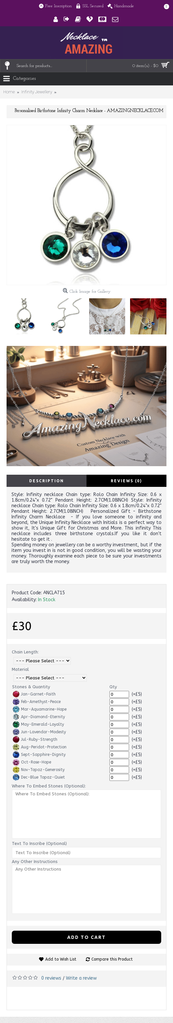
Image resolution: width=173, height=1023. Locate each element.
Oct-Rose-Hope (32, 762)
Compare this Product (112, 959)
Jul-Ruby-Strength (35, 739)
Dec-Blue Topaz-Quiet (39, 777)
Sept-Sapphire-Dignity (39, 754)
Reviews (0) (126, 481)
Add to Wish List (60, 959)
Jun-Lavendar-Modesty (39, 732)
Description (46, 481)
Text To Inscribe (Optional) (39, 843)
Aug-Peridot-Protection (40, 747)
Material (20, 669)
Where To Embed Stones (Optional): (49, 786)
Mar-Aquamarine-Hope (40, 709)
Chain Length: (25, 651)
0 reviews (51, 978)
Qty (113, 686)
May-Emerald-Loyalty (38, 724)
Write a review (81, 978)
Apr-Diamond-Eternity (39, 717)
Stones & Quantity (31, 686)
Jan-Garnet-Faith (34, 694)
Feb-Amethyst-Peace (37, 701)
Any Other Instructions (35, 861)
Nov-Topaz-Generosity (39, 769)
